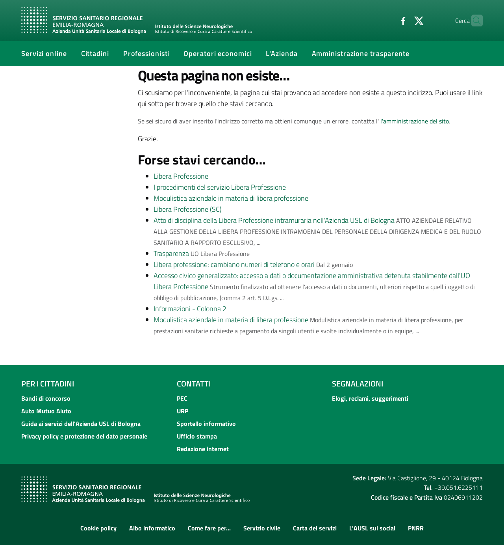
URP (182, 411)
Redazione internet (203, 449)
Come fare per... (209, 528)
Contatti (194, 383)
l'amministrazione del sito (414, 121)
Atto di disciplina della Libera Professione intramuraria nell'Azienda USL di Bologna (274, 220)
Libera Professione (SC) (188, 209)
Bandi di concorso (45, 398)
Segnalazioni (357, 383)
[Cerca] (473, 20)
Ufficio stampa (197, 436)
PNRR (416, 528)
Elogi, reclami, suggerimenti (370, 398)
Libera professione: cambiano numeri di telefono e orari (234, 264)
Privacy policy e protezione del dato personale (84, 436)
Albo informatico (152, 528)
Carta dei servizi (315, 528)
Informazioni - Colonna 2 (190, 308)
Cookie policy (98, 528)
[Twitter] (403, 20)
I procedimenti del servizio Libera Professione (220, 187)
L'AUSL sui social (372, 528)
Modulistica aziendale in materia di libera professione (231, 198)
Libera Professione (181, 176)
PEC (182, 398)
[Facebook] (388, 20)
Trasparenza (171, 253)
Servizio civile (261, 528)
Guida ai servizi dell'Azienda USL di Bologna (81, 423)
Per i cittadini (47, 383)
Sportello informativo (206, 423)
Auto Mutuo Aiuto (46, 411)
